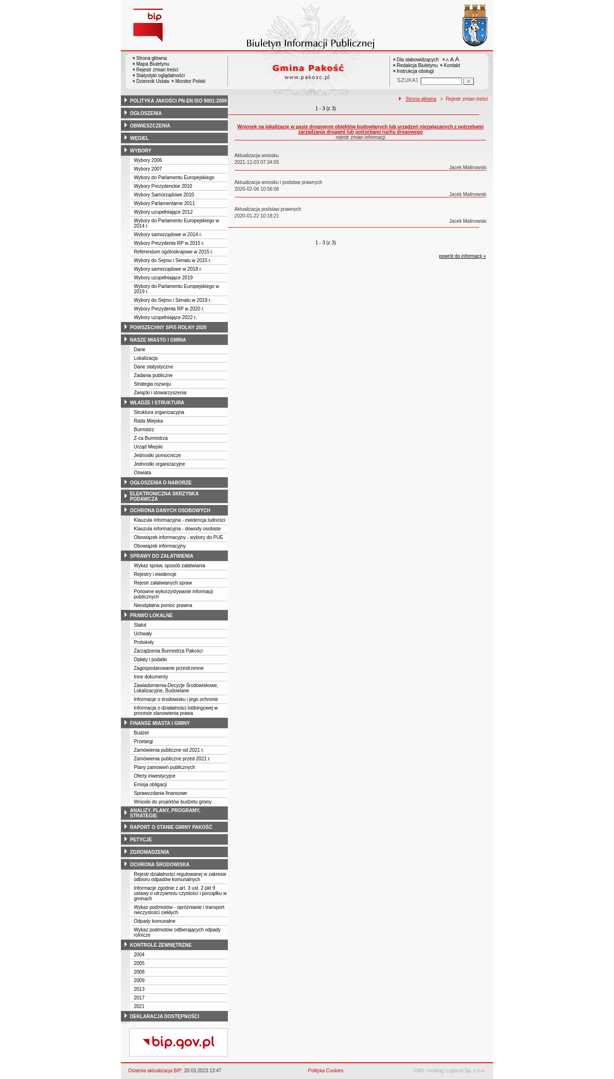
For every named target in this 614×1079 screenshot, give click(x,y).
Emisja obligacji (150, 784)
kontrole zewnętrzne (160, 945)
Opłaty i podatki (150, 659)
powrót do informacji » (462, 256)
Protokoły (144, 642)
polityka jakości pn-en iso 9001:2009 (178, 100)
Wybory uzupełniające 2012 (163, 212)
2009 (139, 980)
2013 (139, 989)
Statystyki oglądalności (160, 75)
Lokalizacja (145, 358)
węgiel (139, 138)
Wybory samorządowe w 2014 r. (168, 234)
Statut (140, 625)
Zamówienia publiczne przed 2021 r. (172, 758)
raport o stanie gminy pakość (171, 827)
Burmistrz (144, 429)
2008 (139, 972)
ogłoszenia (146, 113)
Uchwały (143, 633)
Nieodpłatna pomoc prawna (163, 605)
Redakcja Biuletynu (417, 65)
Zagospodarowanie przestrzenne (169, 668)
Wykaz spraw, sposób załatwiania (169, 565)
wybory (141, 150)
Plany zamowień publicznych (164, 767)
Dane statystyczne (153, 366)
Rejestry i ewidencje (155, 574)
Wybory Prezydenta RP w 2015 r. (169, 243)
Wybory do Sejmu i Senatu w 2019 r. (173, 300)
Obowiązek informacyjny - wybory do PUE (178, 537)
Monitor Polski (190, 81)
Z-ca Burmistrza (151, 438)
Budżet (141, 732)
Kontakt (452, 65)
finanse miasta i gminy (160, 723)
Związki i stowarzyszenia (160, 392)
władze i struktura (157, 402)
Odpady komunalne (155, 921)
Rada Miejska (148, 421)
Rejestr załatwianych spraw (163, 582)
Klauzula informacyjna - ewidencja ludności (179, 520)
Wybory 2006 (148, 160)
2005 (139, 963)
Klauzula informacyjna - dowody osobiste (177, 528)
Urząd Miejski (148, 446)
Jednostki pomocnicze (157, 455)
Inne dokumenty (151, 676)
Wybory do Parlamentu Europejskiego (174, 177)
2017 (139, 997)
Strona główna (151, 58)
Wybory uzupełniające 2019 (163, 277)
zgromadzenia (149, 852)
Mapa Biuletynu (152, 64)
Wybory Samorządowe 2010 (164, 194)
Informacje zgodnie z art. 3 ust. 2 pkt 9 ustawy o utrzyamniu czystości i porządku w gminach (180, 893)
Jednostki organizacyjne (159, 464)
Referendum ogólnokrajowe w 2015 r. (173, 251)
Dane (139, 349)
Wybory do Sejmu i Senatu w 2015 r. (173, 260)
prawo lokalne (151, 615)
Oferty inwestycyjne (155, 776)
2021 (139, 1006)
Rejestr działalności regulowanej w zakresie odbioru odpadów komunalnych (180, 877)
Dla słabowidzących (418, 59)
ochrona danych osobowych (170, 510)
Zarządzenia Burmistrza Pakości (168, 651)
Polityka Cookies (325, 1070)
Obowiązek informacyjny (160, 546)
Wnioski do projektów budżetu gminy (173, 801)
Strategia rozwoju (152, 384)
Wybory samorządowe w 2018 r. (168, 269)
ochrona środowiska (159, 864)
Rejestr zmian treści (157, 69)
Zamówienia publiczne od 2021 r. (169, 750)
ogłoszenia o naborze (161, 482)
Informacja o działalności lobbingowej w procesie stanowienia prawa (176, 710)
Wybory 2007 (148, 169)
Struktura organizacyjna (159, 412)
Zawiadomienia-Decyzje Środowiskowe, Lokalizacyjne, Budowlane (176, 688)
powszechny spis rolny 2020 (168, 327)
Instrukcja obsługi (415, 71)
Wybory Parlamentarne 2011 (164, 203)
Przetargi (143, 741)
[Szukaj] (468, 81)
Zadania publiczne (153, 375)
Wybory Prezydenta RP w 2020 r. (169, 308)
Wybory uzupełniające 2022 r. (165, 317)
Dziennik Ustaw (152, 81)
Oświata (142, 472)
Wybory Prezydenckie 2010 (163, 186)
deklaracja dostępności (164, 1016)
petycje (141, 839)
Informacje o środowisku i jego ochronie (176, 699)
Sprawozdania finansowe (160, 793)
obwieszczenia (150, 125)
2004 (139, 954)
